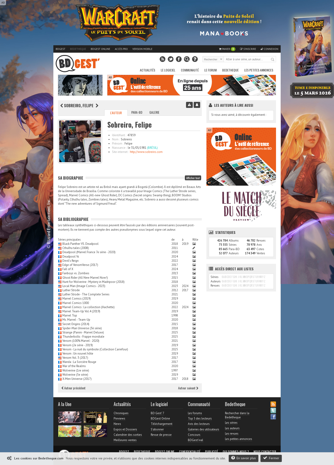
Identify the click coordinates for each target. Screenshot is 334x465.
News (117, 424)
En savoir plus (243, 458)
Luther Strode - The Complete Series (85, 294)
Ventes (261, 253)
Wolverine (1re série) (75, 370)
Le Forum (210, 70)
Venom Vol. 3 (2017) (75, 358)
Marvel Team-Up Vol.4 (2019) (81, 311)
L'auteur (116, 112)
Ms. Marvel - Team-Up (76, 320)
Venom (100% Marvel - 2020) (80, 341)
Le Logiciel (168, 70)
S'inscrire (248, 49)
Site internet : (120, 152)
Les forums (195, 413)
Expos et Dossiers (125, 429)
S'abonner (157, 429)
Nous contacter (265, 451)
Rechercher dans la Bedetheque (237, 415)
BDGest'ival (195, 440)
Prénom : (117, 143)
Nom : (116, 139)
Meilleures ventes (125, 440)
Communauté (190, 70)
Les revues (231, 434)
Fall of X (67, 269)
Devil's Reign (70, 261)
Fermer (271, 458)
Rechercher (273, 59)
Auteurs (234, 253)
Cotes (260, 249)
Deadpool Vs (70, 256)
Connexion (269, 49)
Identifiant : (119, 135)
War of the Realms (74, 366)
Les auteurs (232, 428)
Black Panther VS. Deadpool (80, 244)
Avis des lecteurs (199, 424)
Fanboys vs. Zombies (75, 273)
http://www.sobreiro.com (146, 152)
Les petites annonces (258, 70)
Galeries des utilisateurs (203, 429)
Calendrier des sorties (128, 435)
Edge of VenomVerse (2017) (80, 265)
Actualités (147, 70)
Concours (194, 435)
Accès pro (121, 49)
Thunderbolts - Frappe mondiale (83, 337)
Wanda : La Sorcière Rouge (79, 362)
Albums (234, 240)
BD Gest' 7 (157, 413)
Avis (259, 245)
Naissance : (119, 148)
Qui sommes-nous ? (236, 451)
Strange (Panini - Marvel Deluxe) (83, 332)
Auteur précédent (73, 387)
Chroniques (121, 413)
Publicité (211, 451)
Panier (227, 49)
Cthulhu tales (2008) (75, 248)
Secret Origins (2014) (75, 324)
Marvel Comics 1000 (75, 303)
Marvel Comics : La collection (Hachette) (88, 307)
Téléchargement (161, 424)
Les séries (231, 423)
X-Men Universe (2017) (77, 379)
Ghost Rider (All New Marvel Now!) (85, 278)
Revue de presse (161, 435)
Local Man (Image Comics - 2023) (83, 286)
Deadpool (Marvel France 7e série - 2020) (89, 252)
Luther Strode (71, 290)
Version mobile (142, 49)
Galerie (154, 112)
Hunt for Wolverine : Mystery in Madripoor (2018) (93, 282)
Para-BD (136, 112)
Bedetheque (78, 49)
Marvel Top (69, 315)
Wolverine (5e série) (75, 375)
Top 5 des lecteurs (200, 418)
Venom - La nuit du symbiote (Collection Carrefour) (95, 349)
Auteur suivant (188, 387)
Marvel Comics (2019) (76, 298)
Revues (261, 240)
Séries (233, 245)
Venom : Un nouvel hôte (77, 353)
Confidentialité (189, 451)
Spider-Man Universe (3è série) (82, 328)
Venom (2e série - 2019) (77, 345)
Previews (119, 418)
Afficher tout (193, 178)
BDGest (60, 49)
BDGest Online (100, 49)
